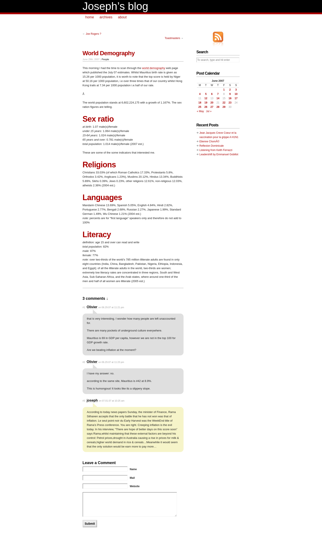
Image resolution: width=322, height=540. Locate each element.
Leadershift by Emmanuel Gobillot (218, 154)
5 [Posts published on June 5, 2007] (206, 94)
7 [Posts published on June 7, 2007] (218, 94)
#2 (84, 362)
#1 (84, 307)
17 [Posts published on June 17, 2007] (236, 98)
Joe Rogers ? (93, 33)
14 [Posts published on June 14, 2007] (218, 98)
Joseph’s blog (115, 6)
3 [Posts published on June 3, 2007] (236, 89)
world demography (153, 68)
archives (106, 17)
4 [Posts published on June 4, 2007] (200, 94)
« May (200, 111)
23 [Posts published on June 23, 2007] (230, 102)
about (122, 17)
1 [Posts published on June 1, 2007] (224, 89)
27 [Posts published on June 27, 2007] (211, 106)
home (89, 17)
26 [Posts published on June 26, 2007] (205, 106)
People (105, 59)
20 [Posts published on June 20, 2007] (211, 102)
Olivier (92, 307)
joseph (92, 400)
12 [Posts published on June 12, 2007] (205, 98)
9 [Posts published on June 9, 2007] (230, 94)
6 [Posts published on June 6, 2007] (212, 94)
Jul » (208, 111)
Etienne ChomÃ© (209, 141)
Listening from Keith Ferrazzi (215, 150)
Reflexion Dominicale (211, 145)
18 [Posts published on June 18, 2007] (199, 102)
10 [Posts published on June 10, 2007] (236, 94)
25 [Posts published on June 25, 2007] (199, 106)
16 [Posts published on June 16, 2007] (230, 98)
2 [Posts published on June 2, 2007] (230, 89)
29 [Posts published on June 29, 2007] (224, 106)
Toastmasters (172, 38)
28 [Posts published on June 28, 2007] (218, 106)
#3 (84, 400)
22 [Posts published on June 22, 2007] (224, 102)
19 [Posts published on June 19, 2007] (205, 102)
